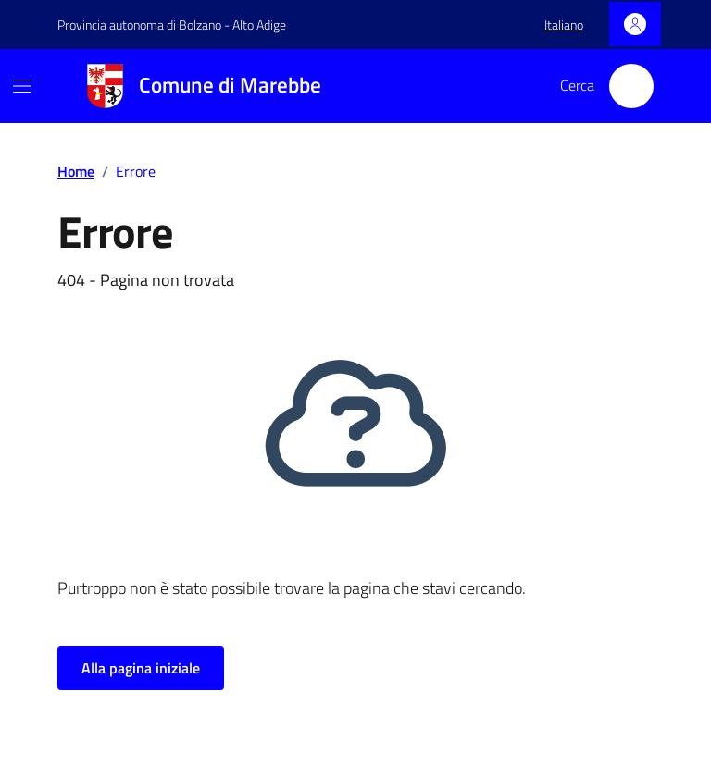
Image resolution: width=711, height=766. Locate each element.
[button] (564, 24)
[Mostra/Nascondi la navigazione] (22, 86)
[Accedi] (635, 24)
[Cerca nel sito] (631, 86)
